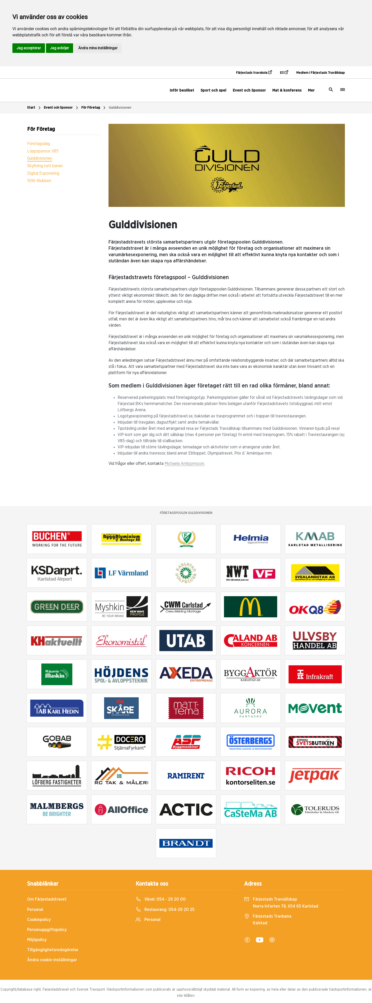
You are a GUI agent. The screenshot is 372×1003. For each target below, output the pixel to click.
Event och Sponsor (249, 90)
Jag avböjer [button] (59, 48)
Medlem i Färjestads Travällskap (320, 73)
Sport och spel (213, 90)
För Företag (94, 108)
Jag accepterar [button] (29, 48)
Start (34, 108)
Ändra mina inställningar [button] (98, 48)
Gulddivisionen (120, 107)
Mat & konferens (286, 90)
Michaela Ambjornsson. (185, 464)
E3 (284, 72)
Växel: (161, 899)
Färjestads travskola (254, 72)
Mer (311, 90)
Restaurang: (165, 909)
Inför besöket (182, 90)
